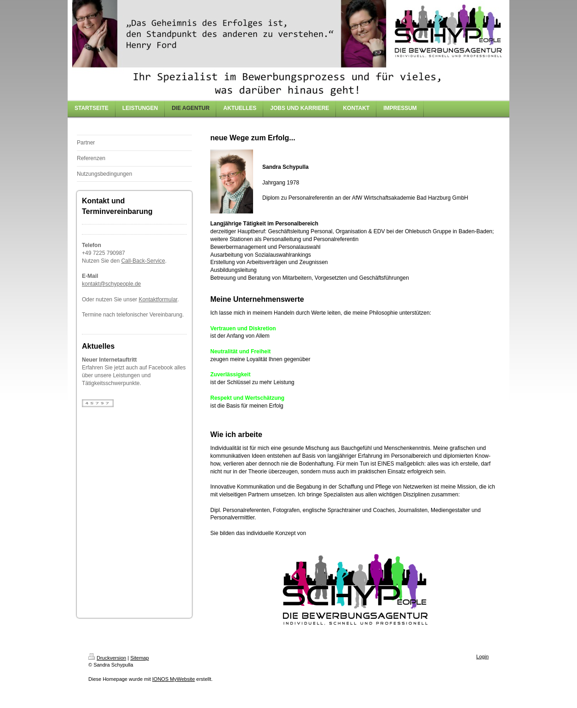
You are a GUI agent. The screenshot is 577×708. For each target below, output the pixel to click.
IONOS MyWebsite (173, 679)
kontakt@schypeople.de (111, 284)
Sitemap (139, 658)
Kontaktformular (157, 299)
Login (482, 656)
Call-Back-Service (143, 261)
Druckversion (107, 658)
